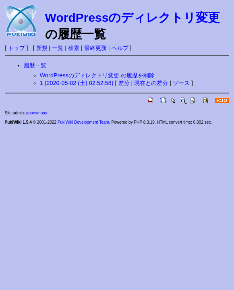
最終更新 (95, 48)
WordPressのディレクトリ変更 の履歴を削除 (97, 75)
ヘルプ (120, 48)
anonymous (36, 113)
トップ (16, 48)
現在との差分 (151, 83)
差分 (124, 83)
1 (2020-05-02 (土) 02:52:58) (77, 83)
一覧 (57, 48)
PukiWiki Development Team (83, 122)
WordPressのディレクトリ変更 (132, 17)
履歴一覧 (35, 65)
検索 (73, 48)
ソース (181, 83)
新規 (42, 48)
